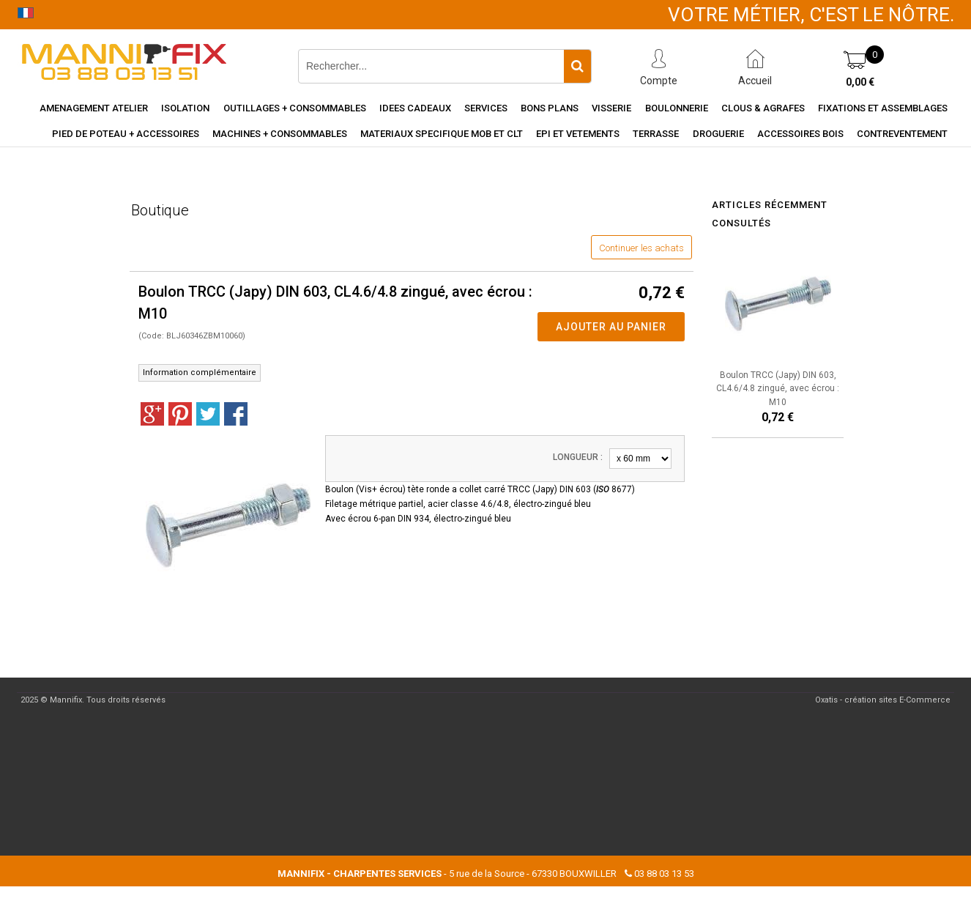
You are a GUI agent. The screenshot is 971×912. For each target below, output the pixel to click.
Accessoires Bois (800, 133)
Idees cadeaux (415, 108)
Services (485, 108)
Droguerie (718, 133)
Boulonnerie (676, 108)
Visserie (611, 108)
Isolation (185, 108)
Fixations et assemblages (883, 108)
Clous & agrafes (763, 108)
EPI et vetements (578, 133)
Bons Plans (549, 108)
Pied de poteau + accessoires (125, 133)
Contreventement (902, 133)
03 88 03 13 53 (664, 873)
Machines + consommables (279, 133)
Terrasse (656, 133)
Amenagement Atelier (94, 108)
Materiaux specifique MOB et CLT (441, 133)
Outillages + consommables (294, 108)
